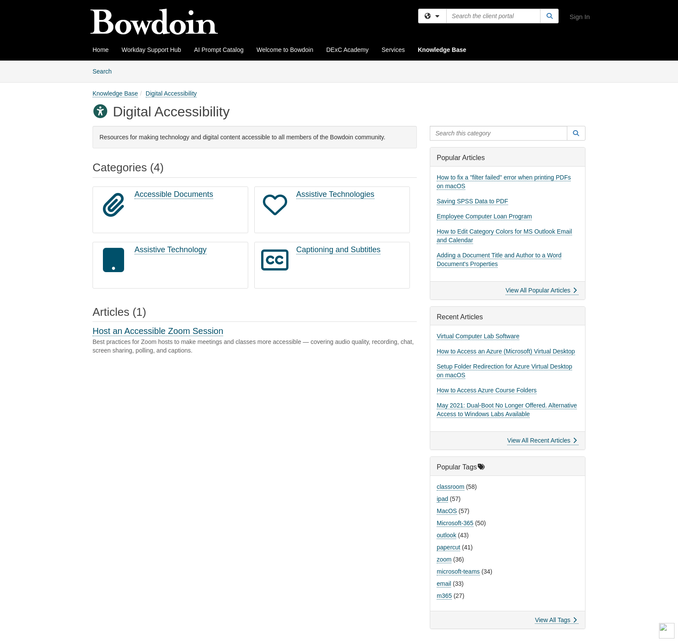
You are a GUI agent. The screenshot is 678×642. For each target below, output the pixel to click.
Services (393, 49)
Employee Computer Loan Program (484, 216)
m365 (444, 595)
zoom (444, 559)
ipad (442, 498)
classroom (450, 486)
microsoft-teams (458, 571)
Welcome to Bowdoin (284, 49)
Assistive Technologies (335, 194)
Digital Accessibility (171, 93)
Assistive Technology (170, 249)
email (444, 583)
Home (101, 49)
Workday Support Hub (151, 49)
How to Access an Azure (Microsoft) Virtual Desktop (506, 351)
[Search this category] (498, 133)
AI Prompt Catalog (218, 49)
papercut (448, 547)
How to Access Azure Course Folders (487, 390)
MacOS (447, 510)
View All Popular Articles (541, 290)
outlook (446, 535)
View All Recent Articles (542, 440)
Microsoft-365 (455, 523)
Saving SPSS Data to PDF (472, 201)
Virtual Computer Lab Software (478, 336)
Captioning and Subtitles (338, 249)
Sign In (579, 16)
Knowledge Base (442, 49)
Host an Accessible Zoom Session (158, 331)
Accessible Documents (173, 194)
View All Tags (556, 619)
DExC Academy (347, 49)
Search (105, 71)
